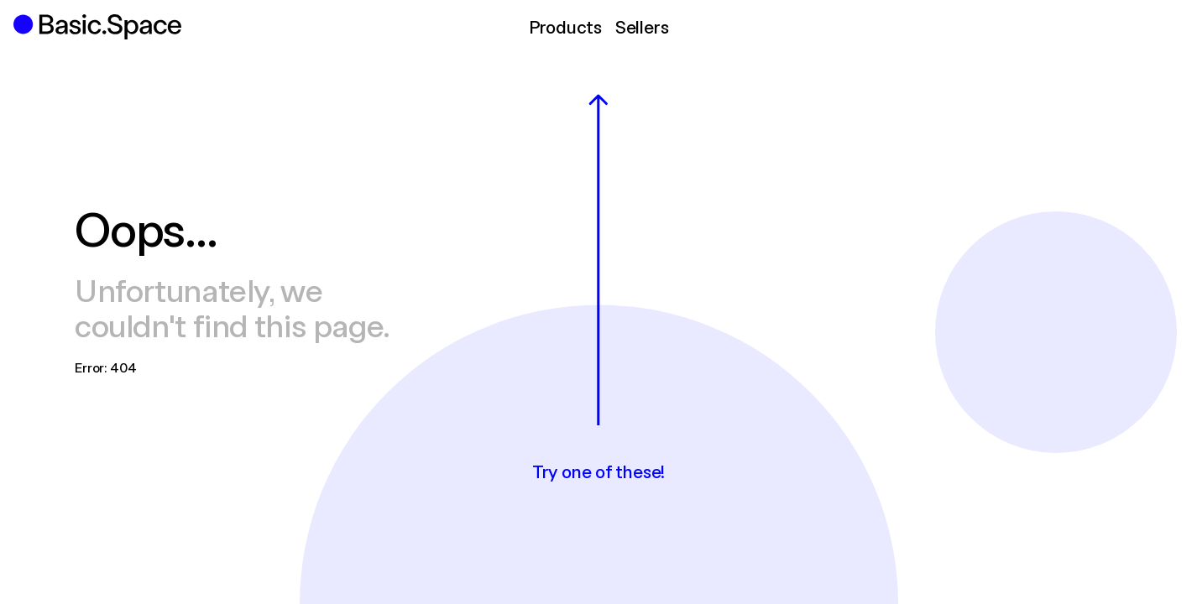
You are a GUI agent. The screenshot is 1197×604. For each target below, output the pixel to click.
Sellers (642, 26)
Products (565, 26)
